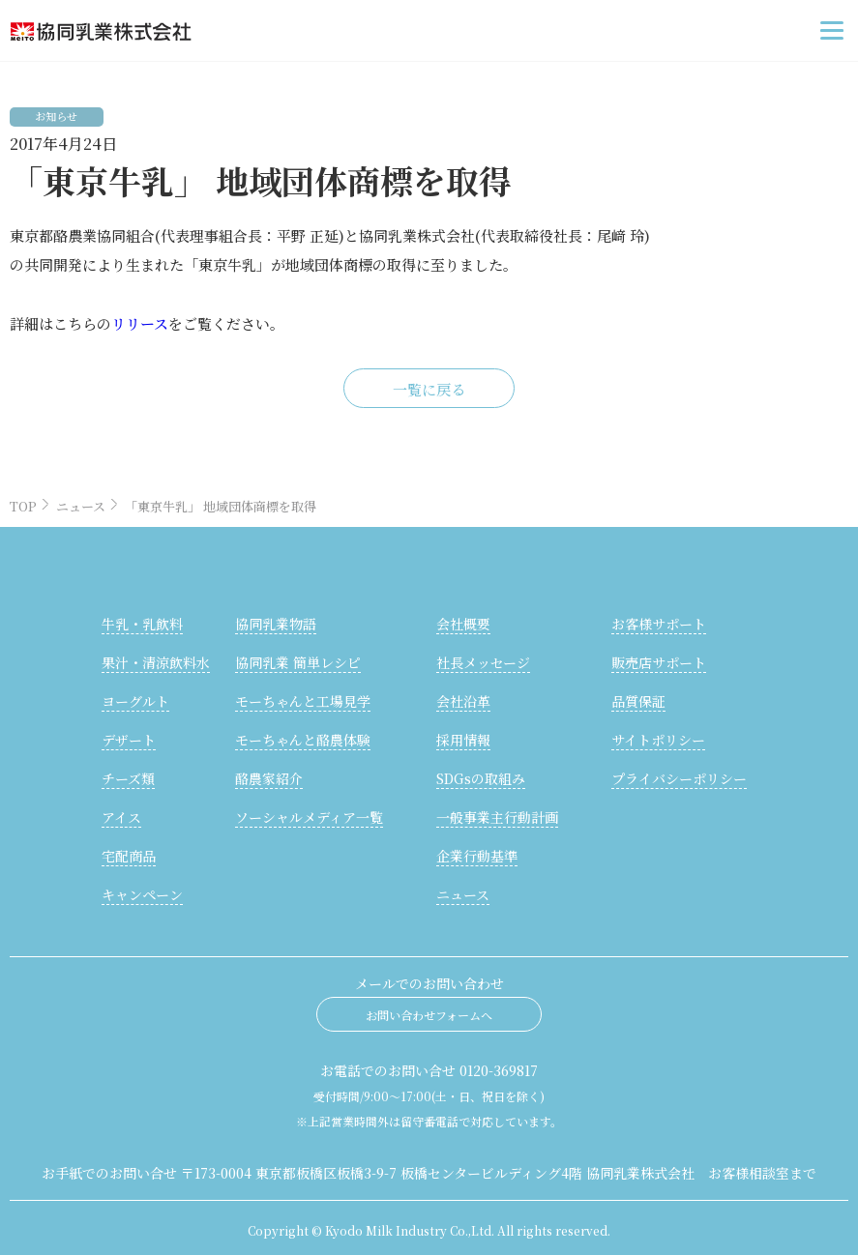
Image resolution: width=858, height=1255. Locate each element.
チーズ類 (128, 778)
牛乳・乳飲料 (142, 623)
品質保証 (638, 701)
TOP (23, 506)
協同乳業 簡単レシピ (298, 662)
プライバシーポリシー (679, 778)
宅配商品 (129, 855)
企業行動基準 (477, 855)
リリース (139, 323)
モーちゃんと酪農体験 (302, 739)
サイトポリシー (658, 739)
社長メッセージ (483, 662)
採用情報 (463, 739)
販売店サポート (658, 662)
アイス (121, 817)
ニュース (80, 506)
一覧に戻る (429, 389)
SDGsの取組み (480, 778)
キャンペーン (142, 894)
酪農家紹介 (269, 778)
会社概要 (463, 623)
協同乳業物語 (275, 623)
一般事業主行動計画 (497, 817)
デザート (129, 739)
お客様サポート (658, 623)
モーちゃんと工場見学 (302, 701)
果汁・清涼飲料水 (156, 662)
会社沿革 (463, 701)
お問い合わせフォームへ (429, 1015)
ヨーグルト (135, 701)
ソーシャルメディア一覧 (309, 817)
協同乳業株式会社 (176, 31)
